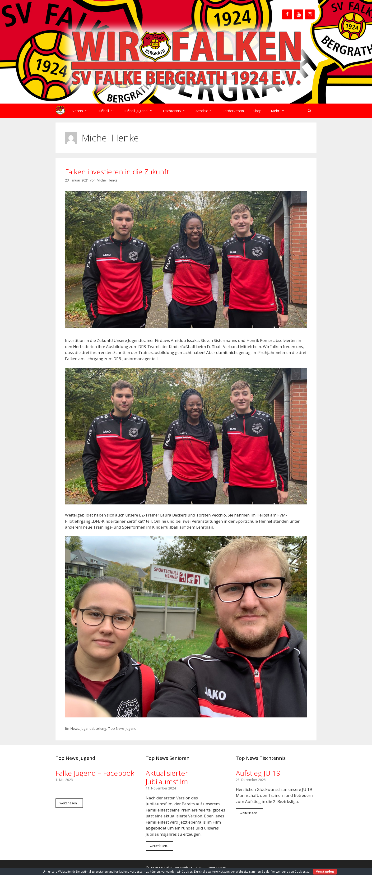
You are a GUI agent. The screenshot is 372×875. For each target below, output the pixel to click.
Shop (257, 110)
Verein (82, 111)
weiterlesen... (69, 803)
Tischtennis (176, 111)
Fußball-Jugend (141, 111)
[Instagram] (310, 14)
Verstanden (325, 872)
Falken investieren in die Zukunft (117, 172)
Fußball (108, 111)
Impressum (217, 867)
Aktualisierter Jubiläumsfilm (167, 777)
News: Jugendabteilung (88, 728)
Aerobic (206, 111)
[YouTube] (298, 14)
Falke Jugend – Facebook (95, 773)
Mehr (280, 111)
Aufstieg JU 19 (258, 773)
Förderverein (233, 110)
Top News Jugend (122, 728)
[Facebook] (287, 14)
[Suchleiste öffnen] (309, 111)
